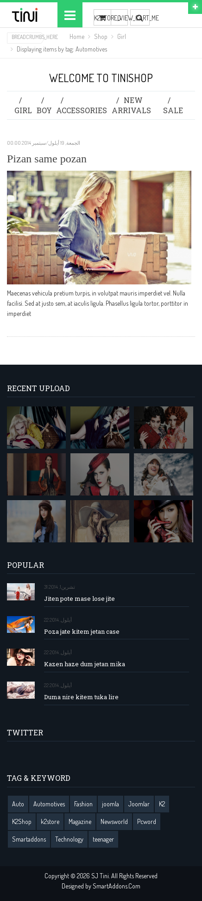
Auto (18, 804)
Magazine (80, 821)
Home (76, 36)
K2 (162, 804)
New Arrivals (131, 105)
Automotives (49, 804)
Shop (100, 36)
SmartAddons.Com (116, 886)
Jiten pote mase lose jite (79, 599)
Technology (69, 839)
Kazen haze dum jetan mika (84, 664)
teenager (103, 839)
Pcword (146, 821)
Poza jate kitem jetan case (82, 632)
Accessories (81, 110)
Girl (121, 36)
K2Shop (22, 821)
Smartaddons (29, 839)
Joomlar (139, 804)
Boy (44, 110)
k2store (50, 821)
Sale (173, 110)
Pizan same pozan (47, 159)
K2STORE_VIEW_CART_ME (102, 18)
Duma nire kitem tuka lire (81, 697)
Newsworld (114, 821)
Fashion (83, 804)
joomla (110, 804)
